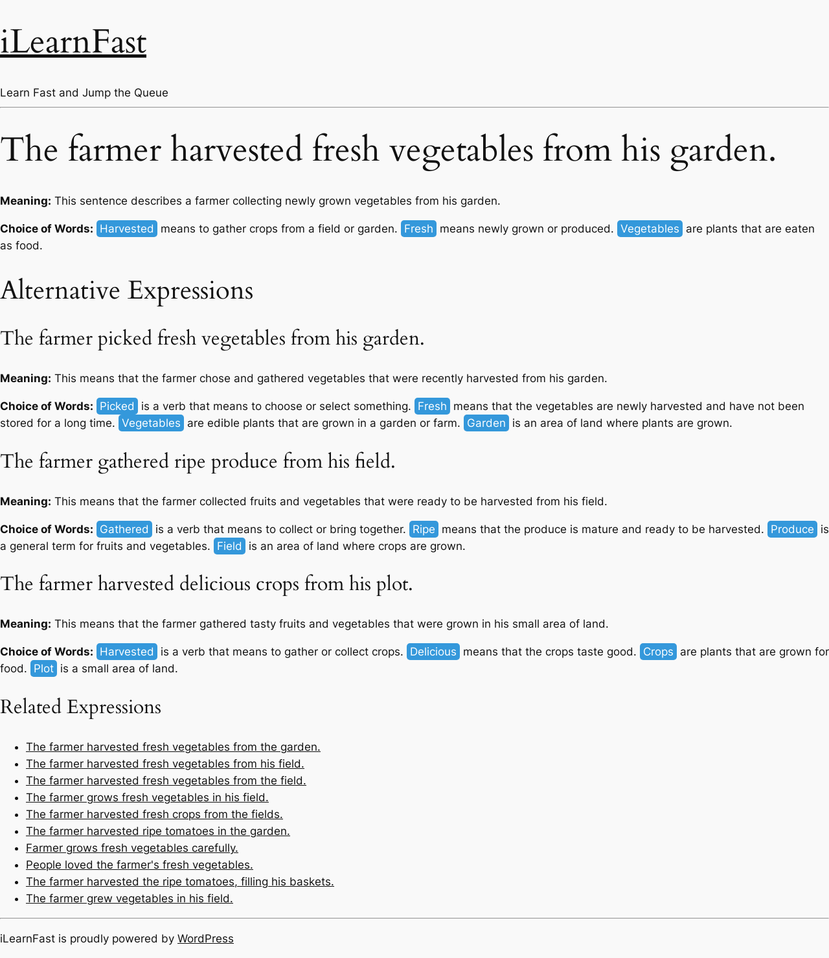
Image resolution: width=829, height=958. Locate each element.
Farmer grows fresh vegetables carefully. (132, 847)
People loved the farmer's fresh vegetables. (139, 864)
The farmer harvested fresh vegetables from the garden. (173, 746)
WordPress (205, 938)
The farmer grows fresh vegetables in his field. (147, 797)
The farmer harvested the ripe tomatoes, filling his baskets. (180, 881)
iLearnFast (73, 42)
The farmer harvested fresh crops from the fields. (154, 814)
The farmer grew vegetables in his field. (129, 898)
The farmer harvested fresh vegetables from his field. (165, 763)
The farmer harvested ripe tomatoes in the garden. (158, 831)
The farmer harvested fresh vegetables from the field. (166, 780)
